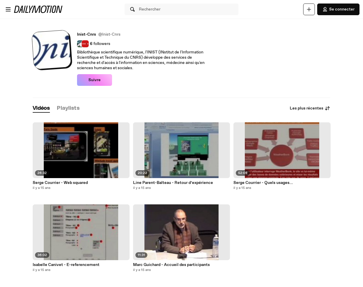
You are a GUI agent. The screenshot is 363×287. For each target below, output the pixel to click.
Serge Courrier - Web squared (60, 182)
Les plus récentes (310, 108)
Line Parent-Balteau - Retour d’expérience (173, 182)
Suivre (94, 80)
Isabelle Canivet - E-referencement (66, 264)
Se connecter (338, 9)
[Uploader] (309, 9)
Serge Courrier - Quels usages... (263, 182)
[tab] (41, 108)
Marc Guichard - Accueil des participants (171, 264)
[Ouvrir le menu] (8, 9)
